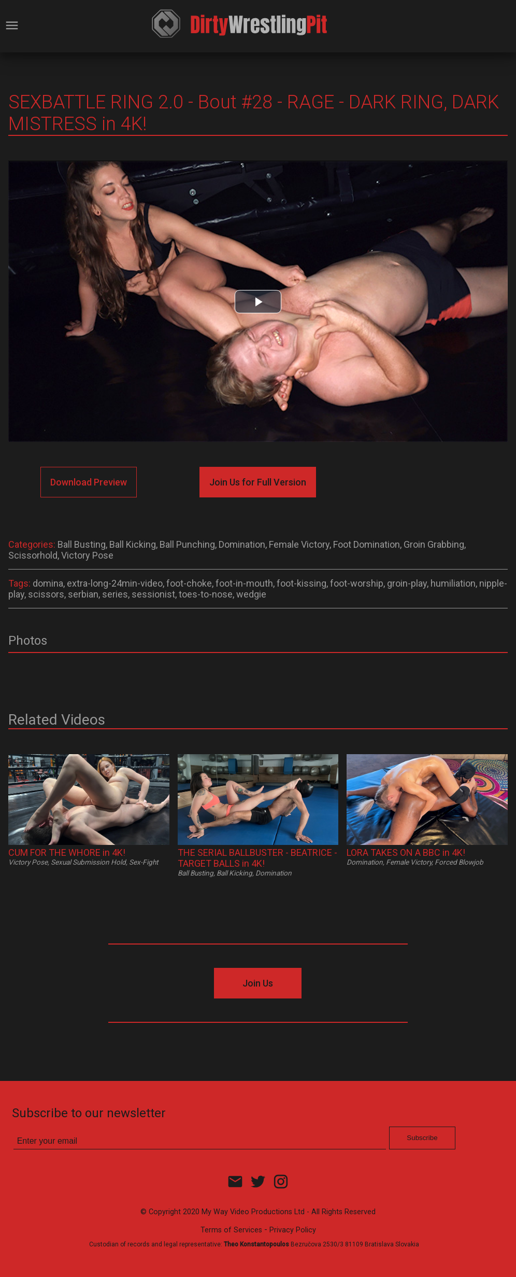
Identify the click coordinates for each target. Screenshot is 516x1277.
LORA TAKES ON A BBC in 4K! (406, 852)
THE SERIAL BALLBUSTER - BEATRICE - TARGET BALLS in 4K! (257, 858)
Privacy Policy (292, 1230)
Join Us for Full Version (257, 482)
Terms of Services (231, 1230)
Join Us (257, 983)
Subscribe (422, 1138)
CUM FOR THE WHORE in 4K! (66, 852)
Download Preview (88, 482)
